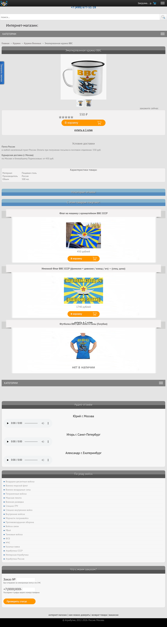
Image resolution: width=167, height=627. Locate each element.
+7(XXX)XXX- (19, 589)
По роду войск (83, 474)
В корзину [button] (71, 122)
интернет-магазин (58, 614)
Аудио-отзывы (84, 404)
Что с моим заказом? (83, 569)
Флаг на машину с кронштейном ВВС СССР (83, 213)
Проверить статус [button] (17, 601)
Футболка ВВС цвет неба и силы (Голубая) (83, 323)
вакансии (113, 614)
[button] (163, 17)
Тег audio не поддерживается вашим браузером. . (27, 423)
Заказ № (19, 579)
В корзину (76, 258)
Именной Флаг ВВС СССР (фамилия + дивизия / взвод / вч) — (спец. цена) (83, 268)
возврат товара (99, 614)
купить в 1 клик (83, 130)
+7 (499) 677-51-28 (83, 7)
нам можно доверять (79, 614)
